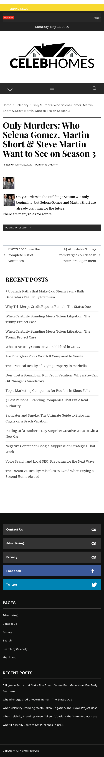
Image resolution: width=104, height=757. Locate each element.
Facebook (13, 571)
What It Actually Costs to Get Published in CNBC (43, 347)
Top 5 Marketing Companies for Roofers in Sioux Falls (48, 391)
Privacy (11, 557)
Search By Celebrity (15, 649)
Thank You (9, 657)
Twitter (11, 585)
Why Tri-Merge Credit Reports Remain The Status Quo (48, 307)
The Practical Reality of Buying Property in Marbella (46, 366)
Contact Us (14, 529)
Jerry (55, 164)
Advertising (15, 543)
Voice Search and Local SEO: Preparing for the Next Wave (50, 461)
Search (7, 640)
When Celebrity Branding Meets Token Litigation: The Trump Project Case (50, 708)
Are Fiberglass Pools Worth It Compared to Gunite (44, 356)
